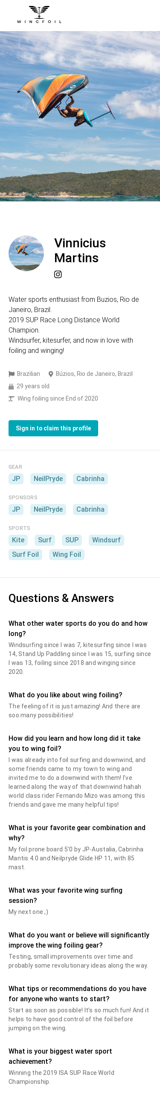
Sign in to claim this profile (53, 428)
